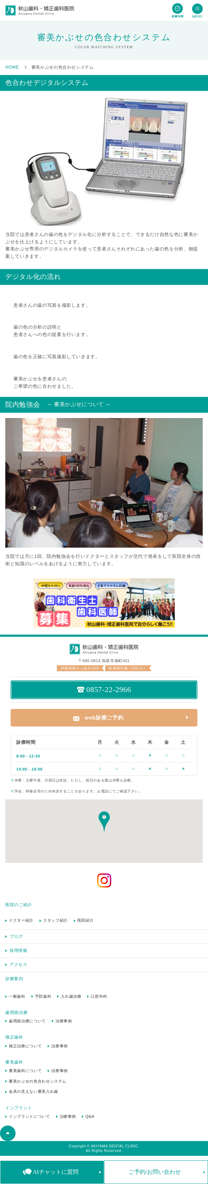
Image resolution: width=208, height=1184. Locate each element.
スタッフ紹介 (55, 920)
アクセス (19, 964)
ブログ (16, 936)
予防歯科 (43, 996)
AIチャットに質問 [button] (55, 1172)
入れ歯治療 (71, 996)
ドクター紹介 (21, 920)
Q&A (89, 1116)
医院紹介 (85, 920)
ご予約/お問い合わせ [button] (155, 1172)
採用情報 (19, 950)
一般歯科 (17, 996)
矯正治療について (25, 1046)
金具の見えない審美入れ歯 (33, 1091)
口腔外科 (99, 996)
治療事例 (63, 1021)
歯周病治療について (27, 1021)
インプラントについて (29, 1116)
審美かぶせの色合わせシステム (37, 1081)
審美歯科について (25, 1070)
